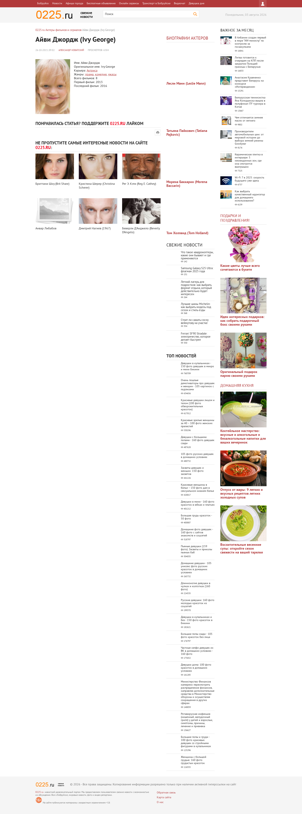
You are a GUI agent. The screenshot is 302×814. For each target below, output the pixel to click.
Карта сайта (164, 797)
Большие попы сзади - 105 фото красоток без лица (196, 636)
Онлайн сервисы (129, 3)
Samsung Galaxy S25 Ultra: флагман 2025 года (197, 270)
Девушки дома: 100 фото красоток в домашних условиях (196, 668)
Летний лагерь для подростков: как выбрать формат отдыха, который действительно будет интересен (196, 288)
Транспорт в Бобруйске (156, 3)
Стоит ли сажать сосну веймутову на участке (194, 321)
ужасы (112, 75)
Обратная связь (166, 792)
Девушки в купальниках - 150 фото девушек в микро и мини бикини (197, 366)
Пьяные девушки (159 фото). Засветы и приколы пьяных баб (196, 549)
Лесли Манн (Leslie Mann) (186, 84)
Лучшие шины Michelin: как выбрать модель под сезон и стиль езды (196, 307)
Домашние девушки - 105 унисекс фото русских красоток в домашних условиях (196, 568)
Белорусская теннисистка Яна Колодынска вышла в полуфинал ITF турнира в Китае (250, 102)
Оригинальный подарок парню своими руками (238, 374)
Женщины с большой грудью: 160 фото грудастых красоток (193, 760)
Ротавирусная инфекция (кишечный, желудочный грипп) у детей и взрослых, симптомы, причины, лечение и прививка (197, 720)
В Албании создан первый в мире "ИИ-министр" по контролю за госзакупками (250, 42)
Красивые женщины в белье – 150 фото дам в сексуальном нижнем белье (197, 488)
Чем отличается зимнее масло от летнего (249, 119)
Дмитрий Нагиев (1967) (95, 229)
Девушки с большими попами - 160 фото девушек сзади (197, 440)
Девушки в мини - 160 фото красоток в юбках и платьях (198, 503)
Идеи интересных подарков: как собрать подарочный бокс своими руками (242, 321)
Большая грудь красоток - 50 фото (196, 517)
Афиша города (74, 3)
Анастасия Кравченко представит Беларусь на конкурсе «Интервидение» (249, 82)
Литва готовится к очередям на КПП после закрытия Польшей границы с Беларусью (249, 62)
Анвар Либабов (45, 229)
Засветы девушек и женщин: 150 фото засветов (192, 471)
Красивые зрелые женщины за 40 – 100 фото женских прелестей (197, 423)
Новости (57, 3)
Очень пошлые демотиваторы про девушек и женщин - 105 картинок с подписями (198, 385)
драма (89, 75)
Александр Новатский (71, 50)
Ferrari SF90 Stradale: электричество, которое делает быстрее (196, 337)
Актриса (92, 71)
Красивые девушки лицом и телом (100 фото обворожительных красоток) (198, 405)
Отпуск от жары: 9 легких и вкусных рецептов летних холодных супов (241, 494)
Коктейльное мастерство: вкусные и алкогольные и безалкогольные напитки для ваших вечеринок (243, 437)
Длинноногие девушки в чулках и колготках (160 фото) (195, 586)
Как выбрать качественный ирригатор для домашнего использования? (250, 196)
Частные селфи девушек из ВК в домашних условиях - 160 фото (197, 651)
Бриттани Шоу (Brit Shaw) (52, 184)
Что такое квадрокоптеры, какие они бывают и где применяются (197, 256)
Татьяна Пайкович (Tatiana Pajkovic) (186, 133)
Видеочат (179, 3)
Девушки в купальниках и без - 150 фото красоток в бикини (196, 620)
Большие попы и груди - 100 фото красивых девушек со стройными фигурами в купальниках (196, 742)
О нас (160, 802)
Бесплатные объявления (101, 3)
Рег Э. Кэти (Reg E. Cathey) (139, 184)
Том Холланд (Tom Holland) (187, 233)
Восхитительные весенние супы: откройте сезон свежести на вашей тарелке (241, 549)
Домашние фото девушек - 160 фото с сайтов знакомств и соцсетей (197, 532)
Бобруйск (43, 3)
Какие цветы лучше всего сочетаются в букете (240, 268)
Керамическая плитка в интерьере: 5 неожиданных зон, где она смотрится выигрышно (249, 161)
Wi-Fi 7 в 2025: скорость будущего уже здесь (249, 179)
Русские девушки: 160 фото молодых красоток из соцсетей (197, 603)
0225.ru (39, 792)
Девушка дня (196, 3)
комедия (101, 75)
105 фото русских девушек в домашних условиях (197, 456)
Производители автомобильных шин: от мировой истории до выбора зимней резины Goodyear (249, 138)
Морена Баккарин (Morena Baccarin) (186, 184)
